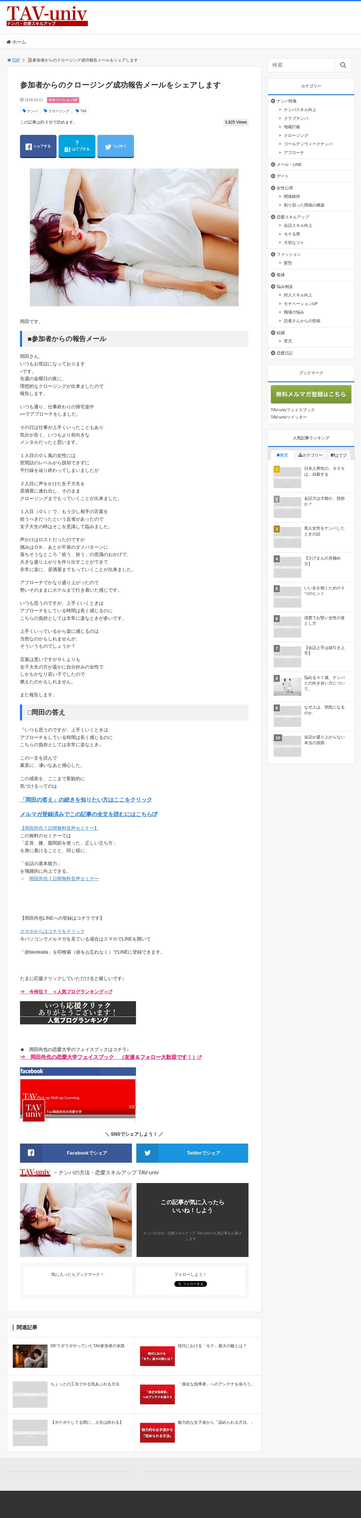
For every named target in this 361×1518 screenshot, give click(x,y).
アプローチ (294, 152)
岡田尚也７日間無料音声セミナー (64, 878)
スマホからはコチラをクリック (52, 931)
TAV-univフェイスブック (293, 409)
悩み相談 (285, 286)
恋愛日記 (285, 353)
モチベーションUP (63, 100)
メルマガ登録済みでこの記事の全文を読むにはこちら (86, 814)
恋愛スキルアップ (293, 217)
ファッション (289, 254)
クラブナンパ (296, 118)
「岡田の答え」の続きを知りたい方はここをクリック (86, 800)
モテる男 (292, 234)
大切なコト (294, 242)
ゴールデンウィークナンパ (308, 144)
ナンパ (32, 111)
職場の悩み (294, 312)
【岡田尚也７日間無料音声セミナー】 (59, 828)
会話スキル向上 (298, 225)
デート (283, 176)
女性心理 (285, 188)
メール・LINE (289, 164)
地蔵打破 (292, 126)
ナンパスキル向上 (300, 109)
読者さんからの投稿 (302, 320)
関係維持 (292, 196)
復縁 (281, 274)
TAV (83, 111)
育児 (288, 341)
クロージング (58, 111)
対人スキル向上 (298, 295)
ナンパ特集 (287, 101)
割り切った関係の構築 (304, 205)
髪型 (288, 262)
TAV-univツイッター (289, 417)
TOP (13, 60)
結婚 (281, 332)
